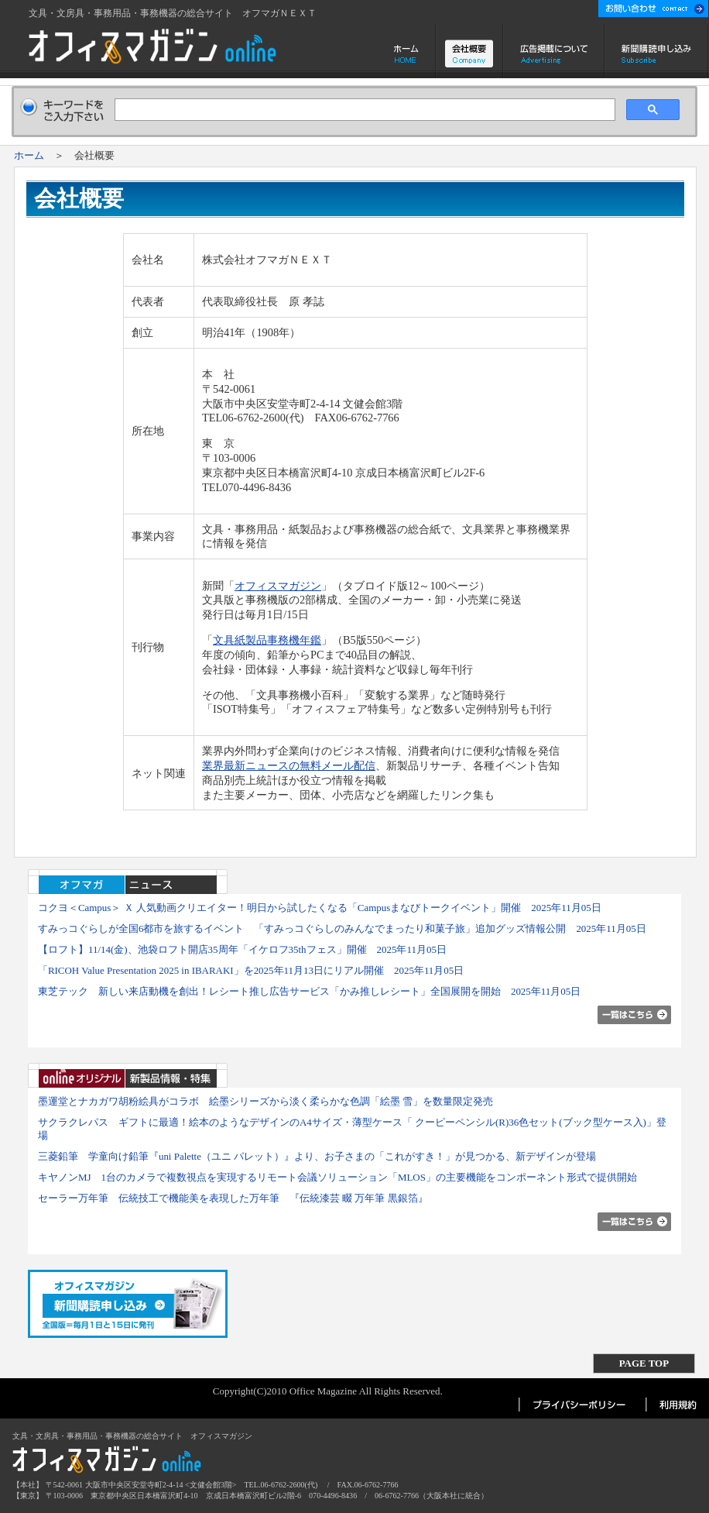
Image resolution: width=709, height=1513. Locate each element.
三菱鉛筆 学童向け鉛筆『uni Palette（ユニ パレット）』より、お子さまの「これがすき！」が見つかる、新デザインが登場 (317, 1156)
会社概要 (469, 51)
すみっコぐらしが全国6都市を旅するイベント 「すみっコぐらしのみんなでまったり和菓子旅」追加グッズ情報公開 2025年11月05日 (342, 928)
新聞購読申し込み (657, 51)
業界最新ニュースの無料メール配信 (288, 765)
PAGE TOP (644, 1363)
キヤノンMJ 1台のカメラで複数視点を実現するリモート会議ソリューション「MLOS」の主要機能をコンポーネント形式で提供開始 (337, 1177)
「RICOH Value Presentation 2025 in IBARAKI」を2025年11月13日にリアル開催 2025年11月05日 (251, 970)
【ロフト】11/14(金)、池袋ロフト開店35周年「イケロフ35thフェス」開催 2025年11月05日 (242, 949)
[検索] (363, 110)
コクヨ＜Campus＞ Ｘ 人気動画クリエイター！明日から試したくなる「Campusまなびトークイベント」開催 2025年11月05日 (319, 907)
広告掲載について (554, 51)
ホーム (407, 51)
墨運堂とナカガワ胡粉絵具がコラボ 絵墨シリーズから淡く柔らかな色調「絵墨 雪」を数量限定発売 (265, 1101)
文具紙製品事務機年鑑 (267, 640)
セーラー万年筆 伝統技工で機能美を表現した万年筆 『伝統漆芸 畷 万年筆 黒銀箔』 (233, 1198)
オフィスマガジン (278, 585)
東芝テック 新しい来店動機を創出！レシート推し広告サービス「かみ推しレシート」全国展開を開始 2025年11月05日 (309, 991)
